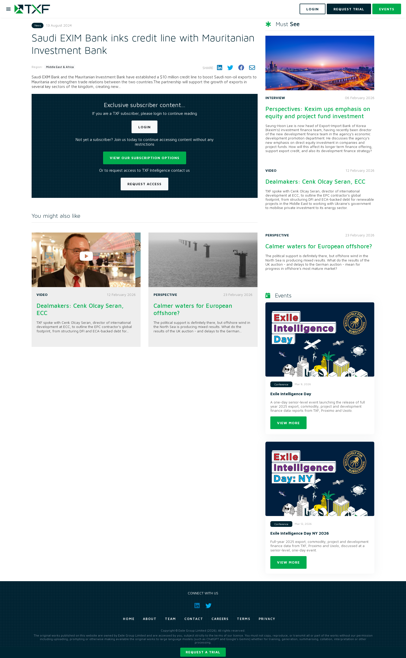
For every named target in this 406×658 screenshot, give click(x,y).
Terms (243, 619)
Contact (193, 619)
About (150, 619)
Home (129, 619)
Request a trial (203, 652)
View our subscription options (144, 158)
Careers (220, 619)
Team (170, 619)
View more (288, 423)
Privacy (267, 619)
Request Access (144, 184)
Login (144, 127)
